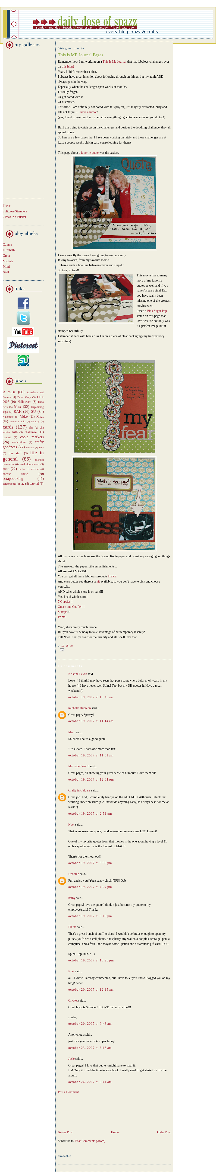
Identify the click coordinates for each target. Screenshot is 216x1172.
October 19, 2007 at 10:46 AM (91, 697)
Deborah (73, 874)
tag (23, 483)
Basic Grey (24, 397)
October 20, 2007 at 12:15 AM (91, 989)
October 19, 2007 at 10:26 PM (91, 960)
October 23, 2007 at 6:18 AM (90, 1048)
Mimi (6, 266)
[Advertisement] (17, 122)
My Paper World (78, 766)
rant (6, 469)
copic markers (32, 437)
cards (8, 427)
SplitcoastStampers (15, 211)
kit (99, 581)
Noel (6, 272)
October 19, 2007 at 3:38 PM (90, 863)
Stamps (62, 612)
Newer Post (65, 1132)
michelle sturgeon (79, 708)
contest (7, 437)
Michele (8, 261)
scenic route (15, 474)
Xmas (40, 416)
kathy (71, 898)
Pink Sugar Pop (157, 311)
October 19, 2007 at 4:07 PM (90, 887)
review (35, 469)
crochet (30, 447)
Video (24, 416)
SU (33, 411)
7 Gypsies (64, 601)
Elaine (72, 927)
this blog (67, 66)
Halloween (24, 401)
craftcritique (19, 442)
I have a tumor (87, 112)
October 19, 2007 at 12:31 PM (91, 779)
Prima (62, 617)
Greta (6, 255)
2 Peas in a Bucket (14, 217)
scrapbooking (13, 478)
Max (17, 406)
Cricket (73, 1000)
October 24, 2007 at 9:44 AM (90, 1082)
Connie (7, 244)
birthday (35, 421)
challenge (31, 432)
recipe (22, 469)
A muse (9, 392)
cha (31, 427)
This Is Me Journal (114, 61)
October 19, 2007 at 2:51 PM (90, 813)
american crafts (17, 421)
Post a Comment (68, 1092)
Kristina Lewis (77, 674)
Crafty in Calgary (79, 790)
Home (115, 1132)
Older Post (164, 1132)
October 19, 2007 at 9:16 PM (90, 916)
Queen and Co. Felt (70, 606)
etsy (41, 447)
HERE (112, 576)
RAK (18, 411)
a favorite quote (89, 152)
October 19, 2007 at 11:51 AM (91, 755)
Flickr (6, 206)
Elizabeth (9, 250)
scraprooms (9, 483)
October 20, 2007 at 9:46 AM (90, 1023)
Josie (71, 1058)
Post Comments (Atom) (90, 1141)
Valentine (8, 416)
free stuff (15, 453)
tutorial (34, 483)
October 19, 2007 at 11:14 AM (91, 721)
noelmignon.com (29, 464)
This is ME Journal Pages (80, 54)
